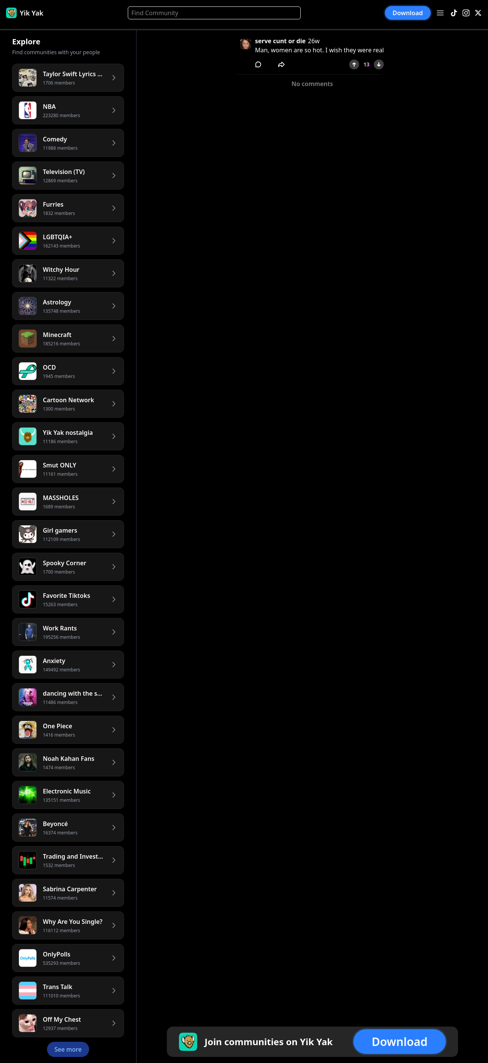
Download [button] (408, 12)
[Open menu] (440, 13)
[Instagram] (466, 13)
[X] (478, 13)
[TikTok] (454, 13)
